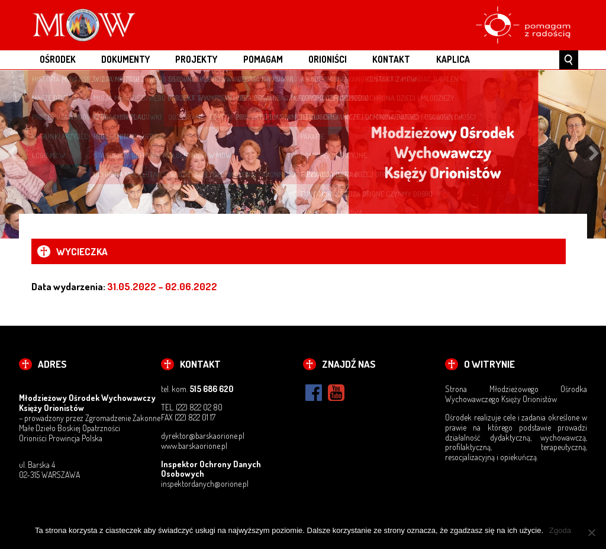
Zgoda (560, 530)
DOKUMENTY (125, 59)
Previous (12, 154)
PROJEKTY (196, 59)
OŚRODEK (58, 59)
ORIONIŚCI (327, 59)
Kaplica (453, 59)
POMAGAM (263, 59)
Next (594, 154)
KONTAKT (391, 59)
